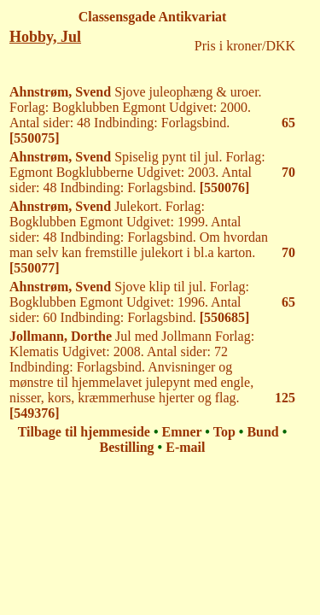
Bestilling (127, 447)
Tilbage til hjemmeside (84, 432)
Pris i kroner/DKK (245, 45)
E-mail (185, 447)
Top (224, 432)
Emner (182, 432)
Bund (262, 432)
